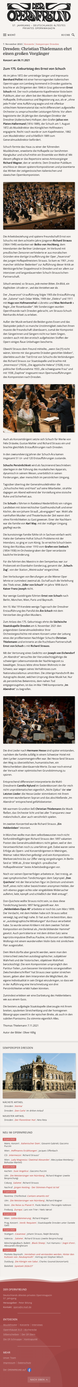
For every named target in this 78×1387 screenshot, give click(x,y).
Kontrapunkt (31, 1339)
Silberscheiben (11, 1334)
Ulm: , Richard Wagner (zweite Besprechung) (37, 1177)
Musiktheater (10, 1325)
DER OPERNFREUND (15, 1289)
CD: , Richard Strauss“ (21, 1155)
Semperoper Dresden (47, 44)
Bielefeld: (18, 1266)
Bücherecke (30, 1330)
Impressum (9, 1363)
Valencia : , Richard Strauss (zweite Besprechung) (33, 1238)
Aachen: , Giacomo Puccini (25, 1171)
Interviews (37, 1325)
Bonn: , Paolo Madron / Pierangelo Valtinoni (37, 1205)
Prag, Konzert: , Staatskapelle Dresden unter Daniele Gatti (39, 1224)
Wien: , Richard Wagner (26, 1218)
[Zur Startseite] (39, 12)
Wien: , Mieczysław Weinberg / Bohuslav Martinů (39, 1161)
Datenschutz (24, 1363)
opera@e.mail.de (22, 1307)
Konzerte (29, 44)
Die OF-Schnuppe (12, 1339)
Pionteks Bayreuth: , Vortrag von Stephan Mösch (39, 1255)
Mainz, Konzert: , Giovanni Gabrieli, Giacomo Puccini (36, 1145)
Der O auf (14, 1369)
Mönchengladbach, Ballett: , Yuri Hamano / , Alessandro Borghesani (39, 1244)
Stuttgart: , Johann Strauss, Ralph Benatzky (31, 1234)
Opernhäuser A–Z (12, 1330)
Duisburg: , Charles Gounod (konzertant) (36, 1261)
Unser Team (9, 1357)
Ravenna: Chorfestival (26, 1196)
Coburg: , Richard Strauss (21, 1183)
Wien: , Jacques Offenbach (31, 1150)
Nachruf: (32, 1187)
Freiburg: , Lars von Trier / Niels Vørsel (28, 1209)
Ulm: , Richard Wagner (33, 1200)
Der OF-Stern (28, 1334)
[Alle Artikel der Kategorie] (39, 1075)
